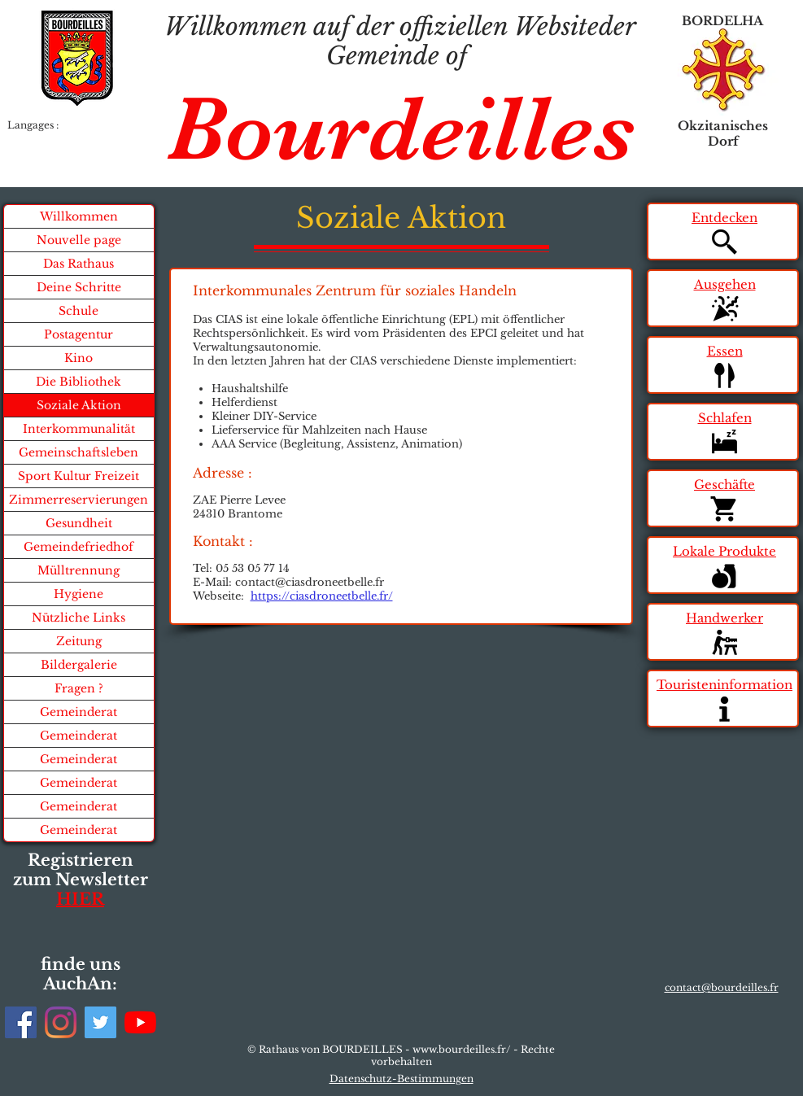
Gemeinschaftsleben (78, 452)
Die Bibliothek (78, 381)
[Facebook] (21, 1022)
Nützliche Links (78, 617)
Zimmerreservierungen (78, 499)
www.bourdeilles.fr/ (461, 1049)
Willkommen (79, 216)
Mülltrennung (78, 570)
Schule (78, 310)
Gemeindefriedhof (78, 546)
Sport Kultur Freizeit (78, 476)
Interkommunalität (79, 428)
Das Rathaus (78, 263)
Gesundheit (79, 523)
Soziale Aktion (79, 405)
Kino (78, 358)
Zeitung (79, 641)
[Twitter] (100, 1022)
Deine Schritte (79, 287)
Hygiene (78, 594)
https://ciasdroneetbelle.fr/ (322, 596)
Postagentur (78, 334)
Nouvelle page (79, 240)
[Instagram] (60, 1022)
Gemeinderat (78, 712)
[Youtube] (140, 1022)
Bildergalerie (79, 664)
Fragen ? (79, 688)
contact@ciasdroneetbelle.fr (309, 582)
